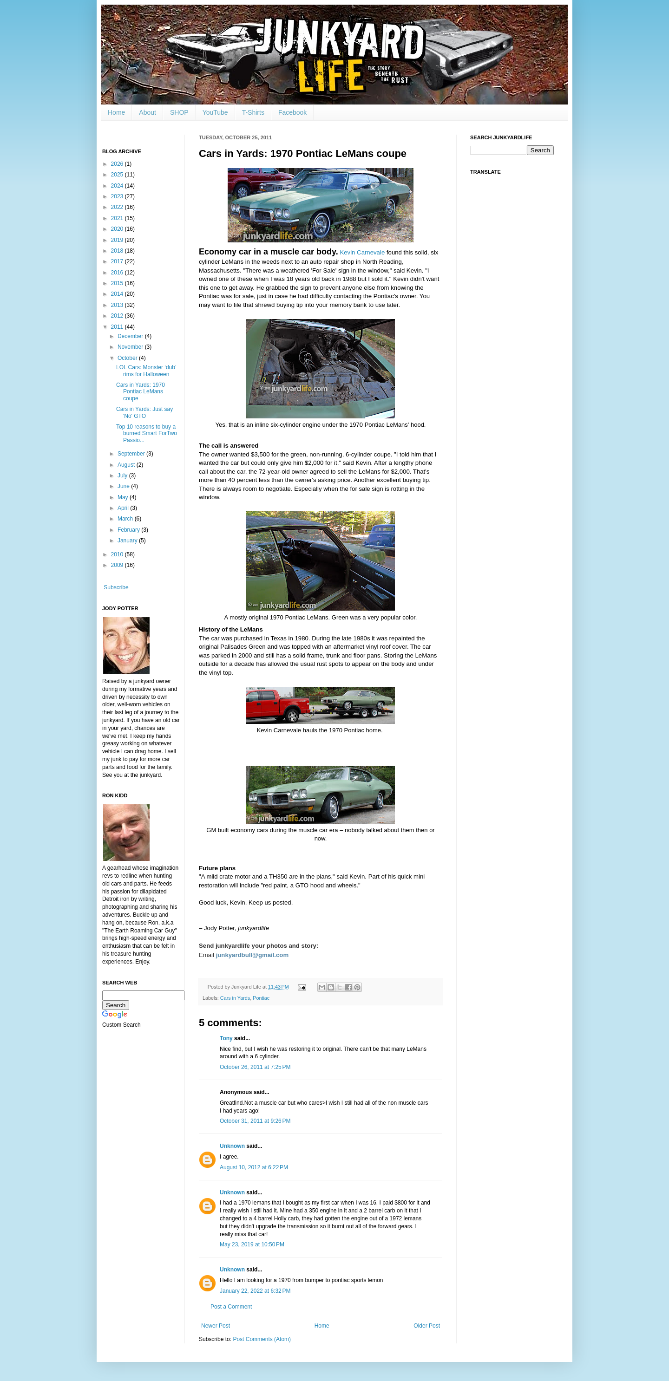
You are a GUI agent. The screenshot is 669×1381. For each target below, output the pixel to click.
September (132, 453)
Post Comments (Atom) (262, 1339)
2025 (118, 174)
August (127, 465)
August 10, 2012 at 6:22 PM (254, 1167)
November (131, 347)
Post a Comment (231, 1306)
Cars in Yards (235, 998)
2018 (118, 251)
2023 (118, 196)
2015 (118, 283)
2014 (118, 294)
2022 (118, 207)
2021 (118, 218)
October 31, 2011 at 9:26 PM (255, 1121)
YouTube (215, 112)
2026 (118, 164)
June (124, 486)
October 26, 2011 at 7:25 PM (255, 1067)
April (124, 508)
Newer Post (215, 1325)
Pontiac (261, 998)
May (124, 497)
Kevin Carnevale (362, 252)
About (147, 112)
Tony (226, 1038)
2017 (118, 261)
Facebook (292, 112)
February (129, 530)
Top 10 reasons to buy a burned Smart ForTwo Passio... (146, 433)
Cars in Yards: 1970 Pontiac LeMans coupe (140, 392)
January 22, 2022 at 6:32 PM (255, 1291)
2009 (118, 565)
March (126, 518)
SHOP (179, 112)
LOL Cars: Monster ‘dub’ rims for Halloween (146, 370)
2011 (118, 327)
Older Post (426, 1325)
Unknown (232, 1146)
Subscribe (116, 587)
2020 (118, 229)
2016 (118, 272)
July (123, 475)
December (131, 336)
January (128, 540)
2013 (118, 305)
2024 (118, 185)
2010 (118, 554)
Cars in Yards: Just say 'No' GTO (144, 412)
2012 (118, 316)
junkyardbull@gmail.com (252, 954)
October (128, 358)
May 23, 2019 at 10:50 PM (252, 1244)
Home (116, 112)
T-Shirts (253, 112)
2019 (118, 240)
